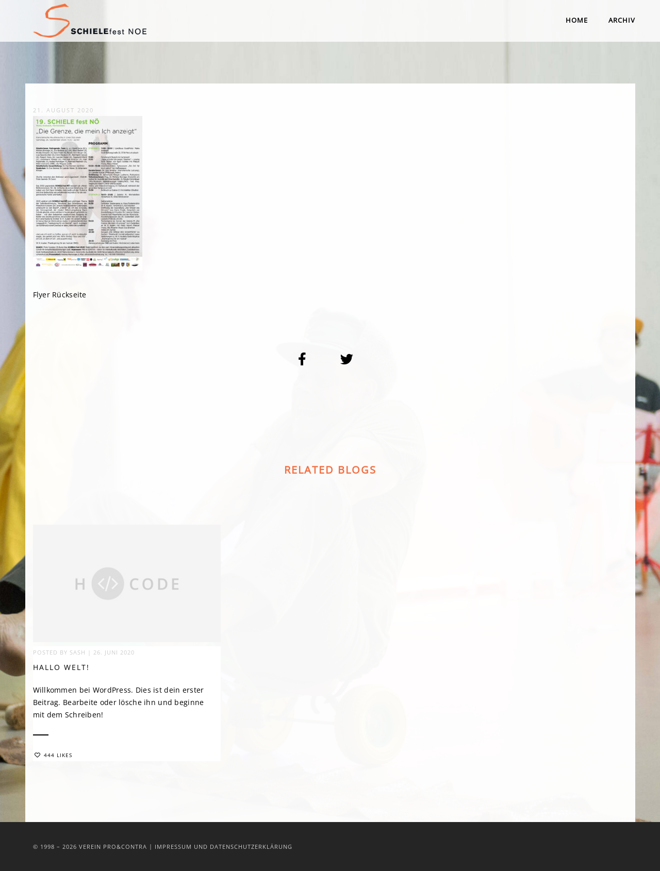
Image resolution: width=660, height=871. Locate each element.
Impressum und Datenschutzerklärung (223, 846)
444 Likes (53, 756)
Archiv (621, 20)
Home (577, 20)
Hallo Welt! (61, 669)
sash (78, 654)
